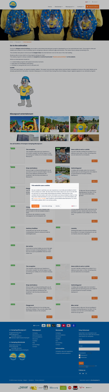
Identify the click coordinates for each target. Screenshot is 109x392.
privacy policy (37, 198)
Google (44, 198)
